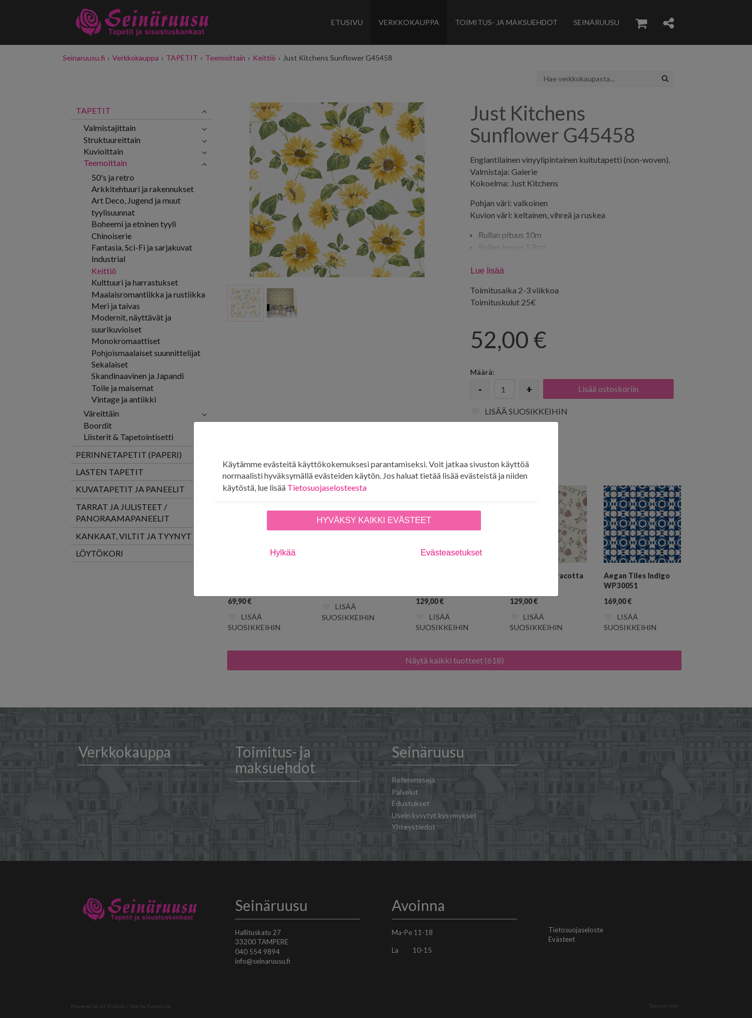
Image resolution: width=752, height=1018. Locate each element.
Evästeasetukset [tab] (451, 552)
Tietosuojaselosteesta (327, 487)
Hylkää (283, 552)
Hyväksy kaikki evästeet (373, 520)
